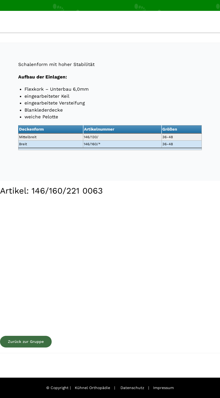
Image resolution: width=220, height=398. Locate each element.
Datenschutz (132, 388)
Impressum (163, 388)
